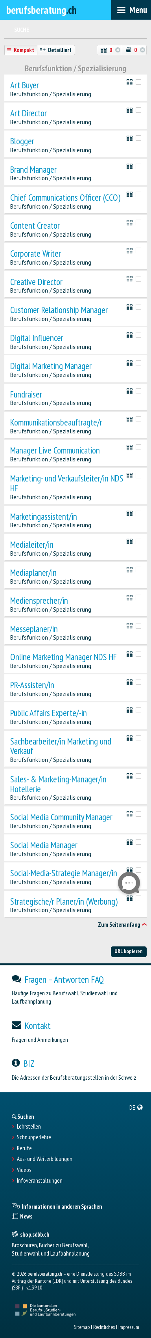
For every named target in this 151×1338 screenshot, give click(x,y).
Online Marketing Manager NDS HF (63, 657)
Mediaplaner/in (33, 573)
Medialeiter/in (31, 545)
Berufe (24, 1148)
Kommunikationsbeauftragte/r (56, 422)
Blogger (22, 141)
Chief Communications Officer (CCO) (65, 198)
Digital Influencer (36, 338)
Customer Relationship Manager (59, 310)
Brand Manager (33, 170)
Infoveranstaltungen (40, 1180)
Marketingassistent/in (43, 517)
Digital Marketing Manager (51, 366)
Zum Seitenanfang (119, 924)
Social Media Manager (43, 845)
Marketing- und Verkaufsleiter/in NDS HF (66, 483)
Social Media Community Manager (61, 817)
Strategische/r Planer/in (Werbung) (64, 902)
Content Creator (35, 226)
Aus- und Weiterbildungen (44, 1159)
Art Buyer (24, 85)
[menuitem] (136, 1107)
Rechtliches (104, 1327)
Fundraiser (26, 394)
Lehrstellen (29, 1126)
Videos (24, 1170)
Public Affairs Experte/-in (48, 713)
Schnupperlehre (34, 1137)
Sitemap (82, 1327)
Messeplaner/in (34, 629)
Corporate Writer (35, 254)
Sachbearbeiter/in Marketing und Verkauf (60, 746)
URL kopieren (128, 951)
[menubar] (131, 10)
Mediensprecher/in (39, 601)
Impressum (128, 1327)
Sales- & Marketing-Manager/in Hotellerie (58, 784)
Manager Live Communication (55, 450)
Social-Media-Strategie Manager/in (63, 873)
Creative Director (36, 282)
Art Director (28, 113)
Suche (21, 30)
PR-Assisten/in (32, 685)
